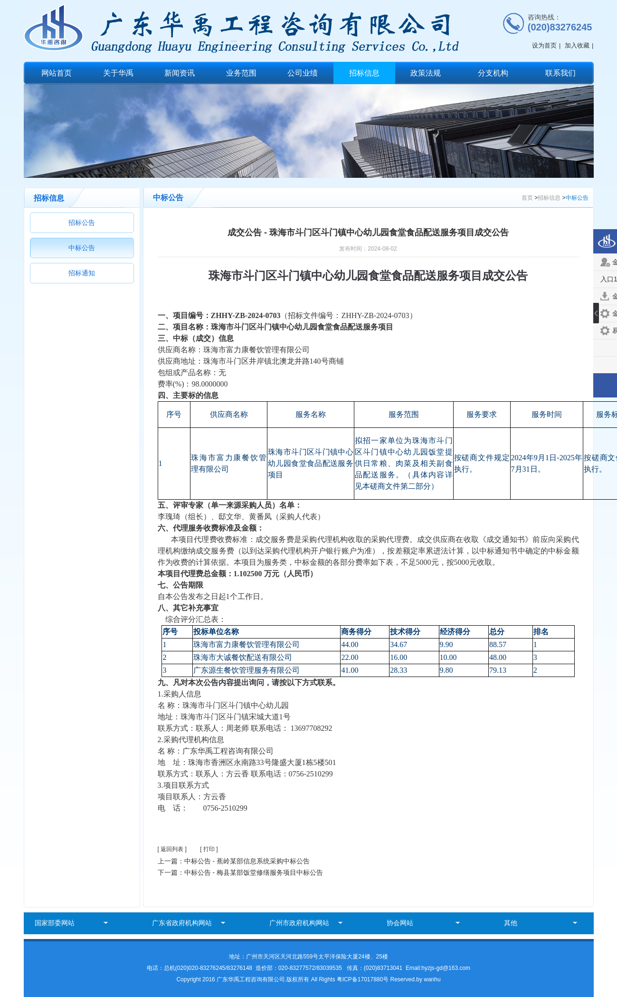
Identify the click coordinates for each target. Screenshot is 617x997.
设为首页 (544, 45)
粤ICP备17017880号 (363, 979)
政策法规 (425, 73)
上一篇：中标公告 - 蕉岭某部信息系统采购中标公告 (234, 861)
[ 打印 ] (209, 849)
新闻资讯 (179, 73)
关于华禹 (118, 73)
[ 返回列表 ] (172, 849)
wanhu (432, 979)
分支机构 (493, 73)
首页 (527, 197)
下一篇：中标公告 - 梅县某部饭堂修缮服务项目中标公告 (240, 872)
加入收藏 (577, 45)
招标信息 (364, 73)
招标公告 (81, 222)
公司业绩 (302, 73)
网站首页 (56, 73)
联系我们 (560, 73)
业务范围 (241, 73)
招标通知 (81, 273)
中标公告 (81, 248)
